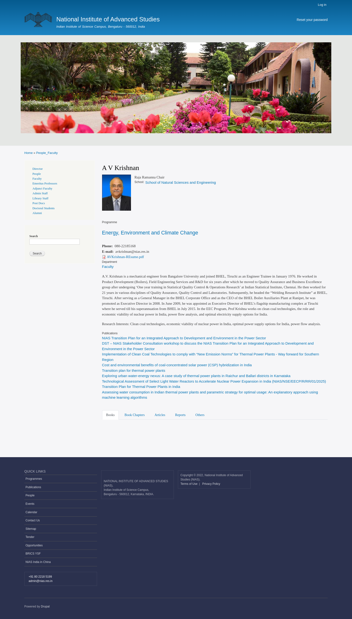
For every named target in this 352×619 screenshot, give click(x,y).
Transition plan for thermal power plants (133, 370)
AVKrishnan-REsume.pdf (125, 257)
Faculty (108, 267)
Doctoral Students (44, 208)
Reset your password (312, 20)
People (37, 174)
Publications (33, 487)
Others (200, 415)
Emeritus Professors (45, 183)
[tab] (111, 415)
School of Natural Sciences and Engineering (180, 182)
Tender (30, 537)
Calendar (31, 512)
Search (33, 236)
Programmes (34, 478)
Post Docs (39, 203)
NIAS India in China (38, 562)
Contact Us (33, 520)
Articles (160, 415)
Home (28, 153)
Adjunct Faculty (42, 188)
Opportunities (34, 545)
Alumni (37, 213)
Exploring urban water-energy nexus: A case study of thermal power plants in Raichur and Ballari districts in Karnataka (196, 376)
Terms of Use (189, 484)
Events (30, 503)
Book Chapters (134, 415)
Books (110, 415)
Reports (180, 415)
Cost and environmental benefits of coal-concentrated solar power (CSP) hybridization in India (177, 365)
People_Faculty (47, 153)
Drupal (45, 606)
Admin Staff (40, 193)
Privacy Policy (211, 484)
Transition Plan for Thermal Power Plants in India (141, 387)
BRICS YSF (33, 553)
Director (38, 169)
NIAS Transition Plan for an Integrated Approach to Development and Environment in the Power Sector (184, 338)
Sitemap (31, 529)
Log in (322, 4)
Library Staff (40, 198)
